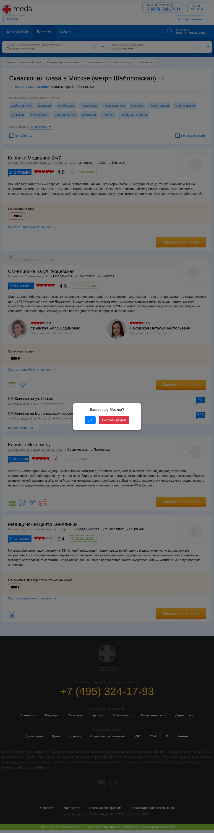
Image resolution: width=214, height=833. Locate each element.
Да (90, 420)
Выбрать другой (114, 420)
